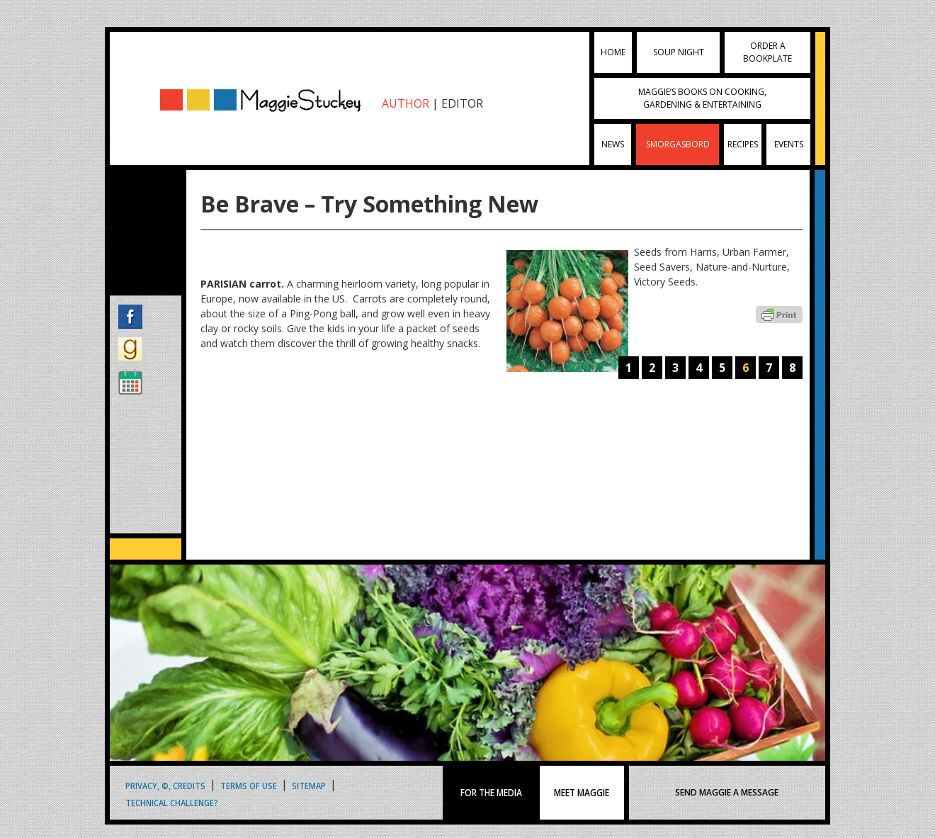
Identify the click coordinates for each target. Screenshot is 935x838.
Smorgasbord (678, 144)
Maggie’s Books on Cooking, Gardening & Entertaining (702, 98)
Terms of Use (248, 785)
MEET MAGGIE (581, 793)
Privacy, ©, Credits (165, 785)
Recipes (742, 144)
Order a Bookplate (767, 52)
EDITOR (462, 103)
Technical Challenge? (171, 802)
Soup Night (678, 52)
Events (788, 144)
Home (613, 52)
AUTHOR (405, 103)
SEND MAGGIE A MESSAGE (726, 792)
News (612, 144)
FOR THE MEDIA (491, 793)
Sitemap (309, 785)
